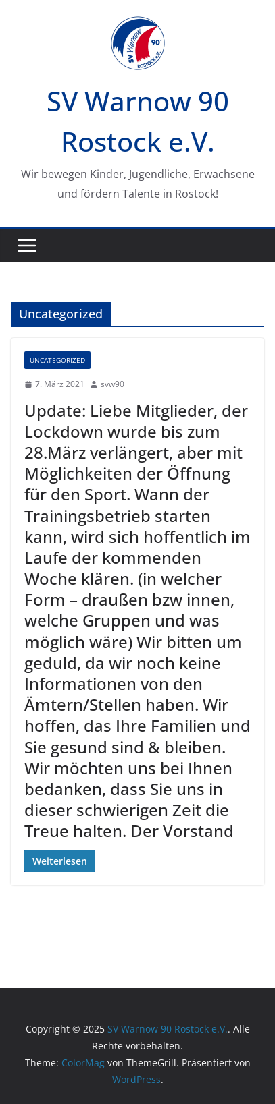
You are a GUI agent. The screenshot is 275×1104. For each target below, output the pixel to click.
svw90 (112, 384)
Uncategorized (57, 360)
